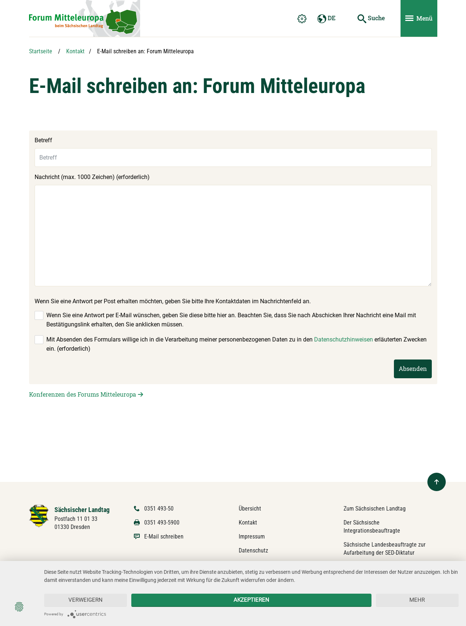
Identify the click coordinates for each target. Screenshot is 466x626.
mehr (417, 600)
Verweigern (85, 600)
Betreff (43, 140)
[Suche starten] (371, 18)
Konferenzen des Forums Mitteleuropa (82, 394)
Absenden (413, 368)
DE (326, 18)
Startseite (40, 51)
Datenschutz (253, 550)
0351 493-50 (159, 508)
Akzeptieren (251, 600)
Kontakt (75, 51)
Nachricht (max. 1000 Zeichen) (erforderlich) (92, 177)
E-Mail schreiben (164, 536)
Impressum (252, 536)
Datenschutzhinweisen (343, 339)
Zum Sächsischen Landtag (375, 508)
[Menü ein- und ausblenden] (419, 18)
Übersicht (250, 508)
